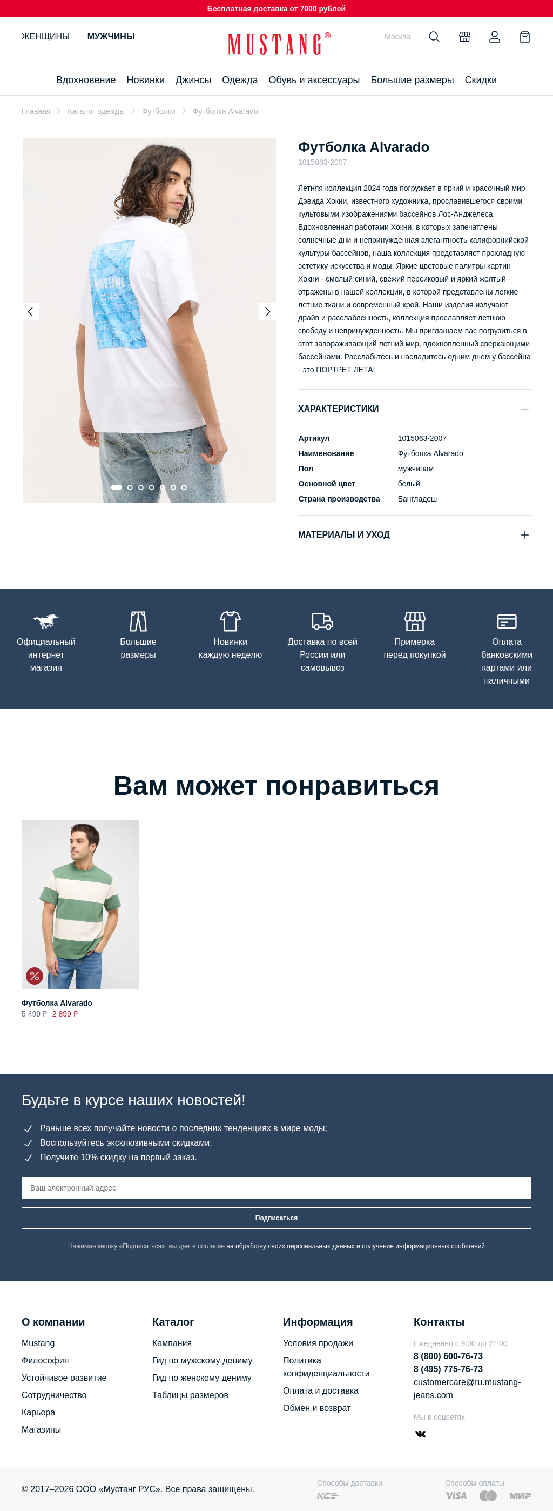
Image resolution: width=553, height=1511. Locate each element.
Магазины (41, 1429)
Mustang (38, 1343)
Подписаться (276, 1218)
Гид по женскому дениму (202, 1377)
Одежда (240, 80)
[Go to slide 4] (151, 487)
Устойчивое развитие (64, 1377)
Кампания (172, 1343)
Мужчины (111, 36)
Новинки (145, 80)
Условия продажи (318, 1343)
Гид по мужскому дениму (202, 1360)
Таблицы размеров (190, 1395)
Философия (45, 1360)
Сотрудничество (54, 1395)
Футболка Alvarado (57, 1003)
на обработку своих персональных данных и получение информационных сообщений (355, 1246)
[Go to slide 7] (184, 487)
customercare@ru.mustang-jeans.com (467, 1389)
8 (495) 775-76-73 (448, 1369)
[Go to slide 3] (141, 487)
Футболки (159, 111)
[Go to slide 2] (130, 487)
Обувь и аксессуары (314, 80)
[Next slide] (267, 311)
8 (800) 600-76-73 (448, 1356)
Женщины (46, 36)
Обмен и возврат (316, 1408)
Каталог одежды (96, 111)
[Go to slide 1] (116, 487)
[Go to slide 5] (162, 487)
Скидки (481, 80)
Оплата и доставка (321, 1390)
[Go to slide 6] (173, 487)
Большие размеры (412, 80)
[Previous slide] (30, 311)
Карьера (38, 1412)
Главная (36, 111)
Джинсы (193, 80)
